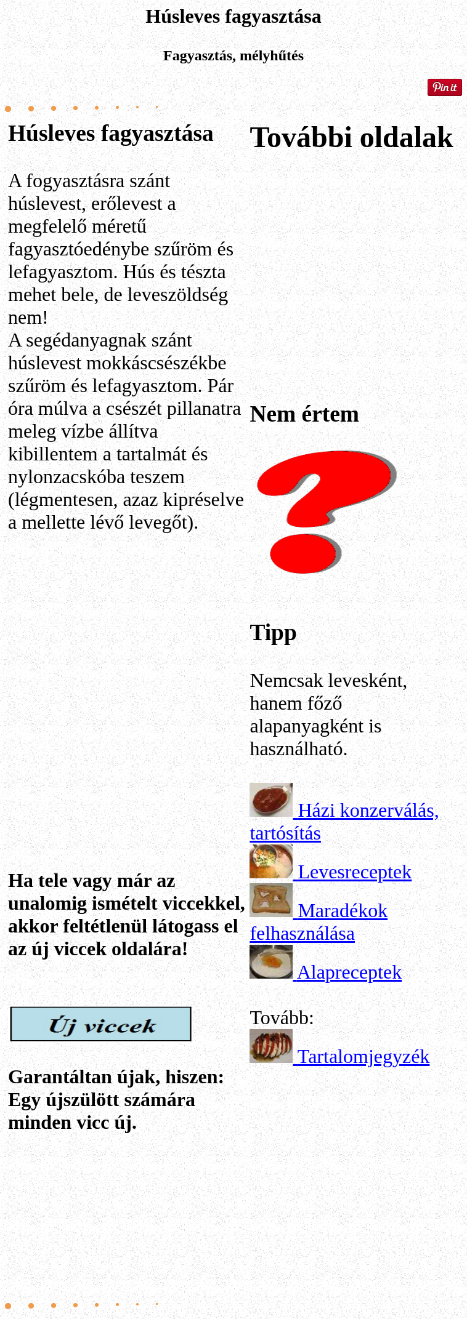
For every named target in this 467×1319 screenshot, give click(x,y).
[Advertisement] (125, 665)
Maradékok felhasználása (319, 921)
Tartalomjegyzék (364, 1056)
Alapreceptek (349, 972)
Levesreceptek (355, 871)
